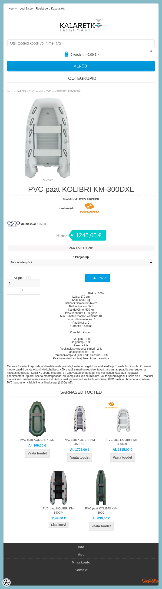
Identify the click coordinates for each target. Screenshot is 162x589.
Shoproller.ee (150, 581)
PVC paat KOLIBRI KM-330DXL (122, 442)
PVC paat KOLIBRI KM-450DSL (80, 442)
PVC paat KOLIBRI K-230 (37, 439)
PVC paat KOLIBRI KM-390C (101, 510)
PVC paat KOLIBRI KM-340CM (59, 510)
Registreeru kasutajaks (50, 8)
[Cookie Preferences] (6, 582)
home (10, 91)
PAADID (21, 91)
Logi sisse (26, 8)
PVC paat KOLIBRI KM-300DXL (64, 91)
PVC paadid (36, 91)
